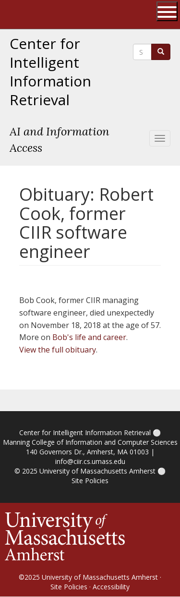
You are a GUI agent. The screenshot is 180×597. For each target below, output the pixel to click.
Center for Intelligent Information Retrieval (50, 72)
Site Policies (90, 480)
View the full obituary (57, 349)
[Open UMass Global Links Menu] (167, 11)
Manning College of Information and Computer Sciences (90, 442)
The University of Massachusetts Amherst (46, 14)
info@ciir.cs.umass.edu (90, 461)
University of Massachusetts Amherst (97, 470)
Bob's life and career (89, 337)
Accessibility (111, 586)
